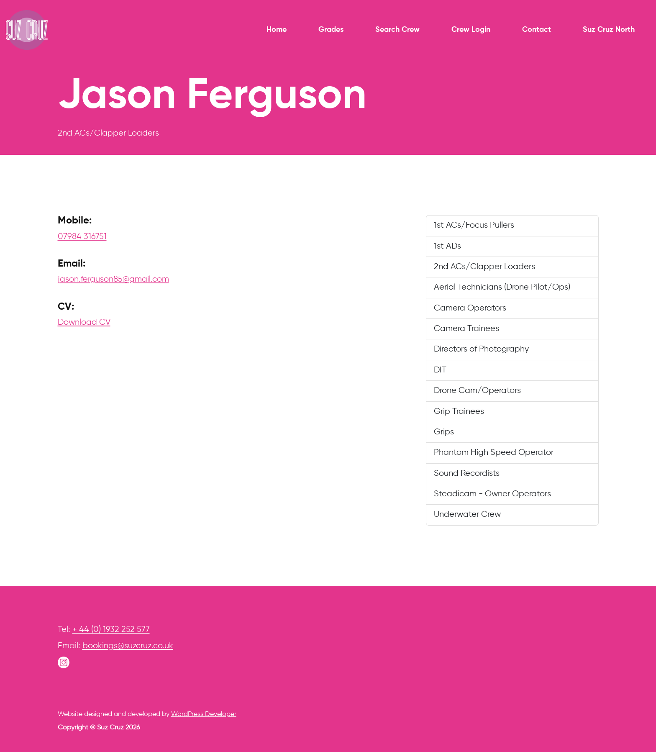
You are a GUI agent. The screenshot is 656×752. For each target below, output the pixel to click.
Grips (444, 432)
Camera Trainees (466, 328)
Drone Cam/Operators (477, 390)
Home (276, 29)
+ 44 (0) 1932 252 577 (111, 629)
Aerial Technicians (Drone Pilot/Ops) (502, 287)
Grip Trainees (459, 411)
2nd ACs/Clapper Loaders (484, 266)
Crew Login (470, 29)
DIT (440, 370)
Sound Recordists (467, 473)
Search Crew (397, 29)
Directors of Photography (481, 349)
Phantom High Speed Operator (494, 452)
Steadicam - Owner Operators (492, 494)
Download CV (84, 322)
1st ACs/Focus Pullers (474, 225)
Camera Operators (470, 308)
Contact (536, 29)
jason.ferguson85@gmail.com (113, 279)
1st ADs (447, 246)
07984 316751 (82, 236)
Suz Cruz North (609, 29)
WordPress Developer (203, 714)
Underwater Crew (467, 514)
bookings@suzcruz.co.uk (127, 646)
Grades (330, 29)
